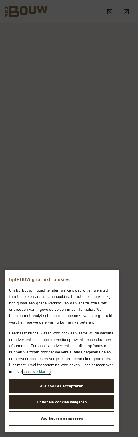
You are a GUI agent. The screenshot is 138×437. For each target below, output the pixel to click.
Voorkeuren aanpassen (62, 418)
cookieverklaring (37, 371)
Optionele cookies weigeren (62, 402)
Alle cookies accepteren (61, 386)
